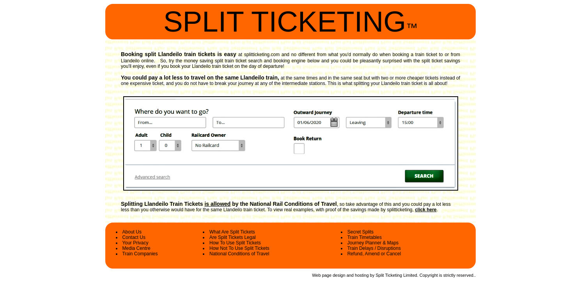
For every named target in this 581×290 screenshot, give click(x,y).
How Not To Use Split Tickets (239, 248)
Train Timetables (364, 237)
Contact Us (133, 237)
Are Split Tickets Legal (232, 237)
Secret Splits (360, 232)
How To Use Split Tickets (235, 243)
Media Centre (136, 248)
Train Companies (140, 253)
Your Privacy (135, 243)
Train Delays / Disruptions (374, 248)
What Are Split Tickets (232, 232)
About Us (132, 232)
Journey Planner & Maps (373, 243)
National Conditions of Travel (239, 253)
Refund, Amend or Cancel (374, 253)
